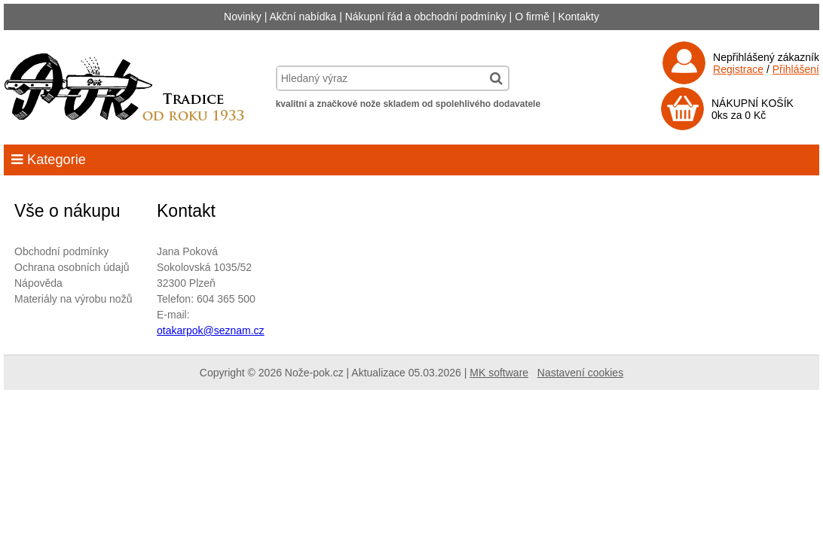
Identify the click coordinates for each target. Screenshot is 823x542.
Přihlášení (796, 69)
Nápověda (38, 283)
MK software (499, 373)
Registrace (738, 69)
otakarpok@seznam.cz (211, 330)
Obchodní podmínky (61, 251)
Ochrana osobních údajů (72, 267)
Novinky (243, 17)
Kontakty (578, 17)
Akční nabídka (303, 17)
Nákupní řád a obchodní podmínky (425, 17)
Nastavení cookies (580, 373)
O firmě (532, 17)
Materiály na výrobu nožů (73, 299)
